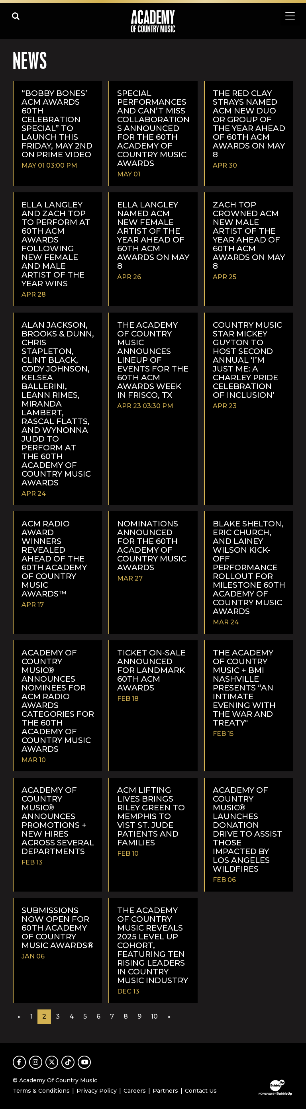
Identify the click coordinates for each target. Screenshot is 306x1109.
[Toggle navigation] (290, 15)
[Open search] (16, 15)
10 (154, 1016)
